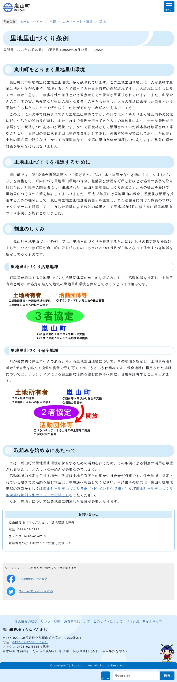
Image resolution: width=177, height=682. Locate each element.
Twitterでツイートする (30, 591)
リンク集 (132, 621)
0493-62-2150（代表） (30, 642)
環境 (102, 21)
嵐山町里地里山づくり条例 (86, 488)
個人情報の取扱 (26, 621)
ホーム (105, 678)
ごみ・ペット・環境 (78, 21)
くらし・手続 (46, 21)
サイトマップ (152, 621)
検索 (167, 675)
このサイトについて (108, 621)
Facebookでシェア (27, 579)
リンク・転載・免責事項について (65, 621)
